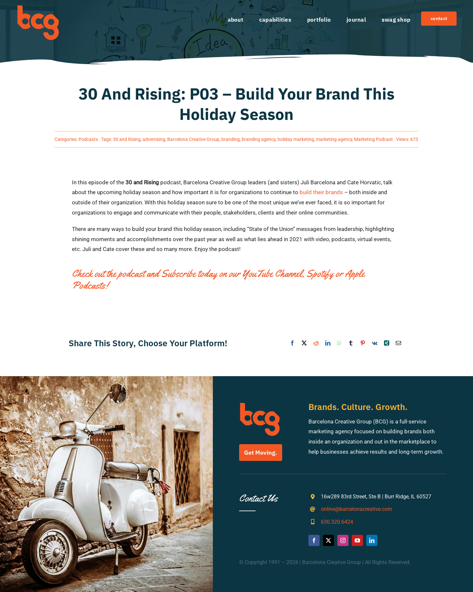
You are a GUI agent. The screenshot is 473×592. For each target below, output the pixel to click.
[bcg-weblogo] (38, 7)
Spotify (319, 273)
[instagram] (343, 540)
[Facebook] (292, 343)
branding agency (259, 139)
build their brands (321, 192)
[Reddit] (316, 343)
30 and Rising (127, 139)
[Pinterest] (363, 343)
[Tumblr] (351, 343)
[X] (304, 343)
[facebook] (314, 540)
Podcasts (88, 139)
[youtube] (357, 540)
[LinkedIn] (328, 343)
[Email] (398, 343)
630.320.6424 (337, 522)
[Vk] (375, 343)
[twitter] (328, 540)
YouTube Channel (272, 273)
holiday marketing (296, 139)
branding (230, 139)
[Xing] (387, 343)
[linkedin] (371, 540)
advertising (154, 139)
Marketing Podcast (373, 139)
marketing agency (334, 139)
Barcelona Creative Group (193, 139)
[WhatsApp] (339, 343)
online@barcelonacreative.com (356, 509)
